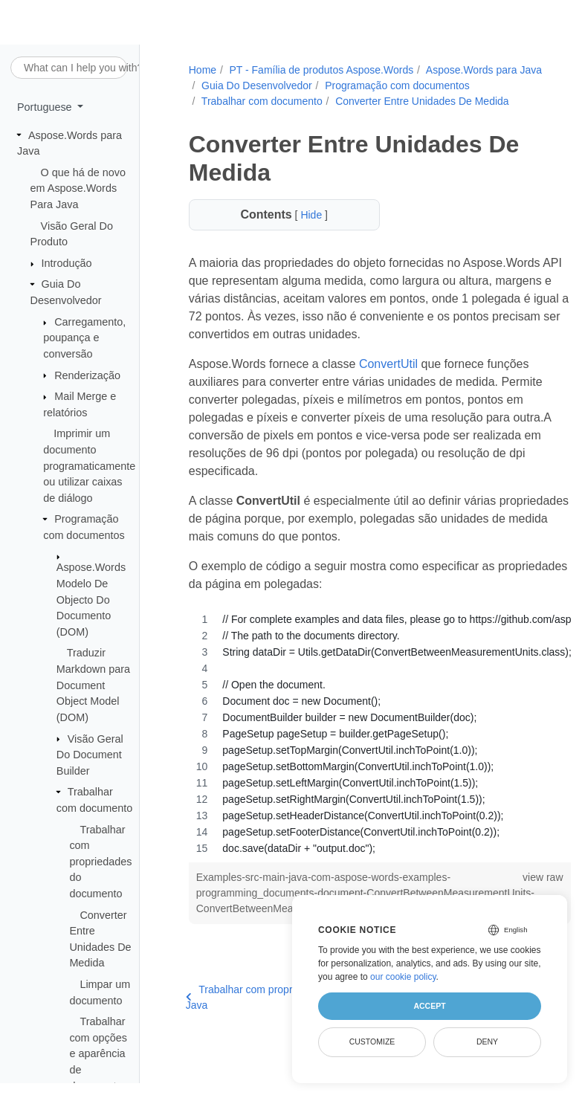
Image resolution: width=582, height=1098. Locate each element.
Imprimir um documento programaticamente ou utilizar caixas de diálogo (89, 465)
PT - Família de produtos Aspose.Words (319, 70)
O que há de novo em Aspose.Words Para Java (78, 188)
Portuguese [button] (46, 107)
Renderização (87, 375)
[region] (364, 749)
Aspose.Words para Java (257, 85)
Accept (429, 1005)
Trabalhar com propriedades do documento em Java (290, 1013)
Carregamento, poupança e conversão (84, 338)
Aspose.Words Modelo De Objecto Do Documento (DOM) (91, 599)
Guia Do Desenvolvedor (384, 85)
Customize (372, 1041)
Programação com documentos (272, 101)
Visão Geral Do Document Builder (89, 755)
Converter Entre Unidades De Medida (286, 117)
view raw (514, 893)
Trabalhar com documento (418, 101)
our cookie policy (403, 977)
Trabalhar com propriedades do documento (100, 862)
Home (201, 70)
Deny (487, 1041)
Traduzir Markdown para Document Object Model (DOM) (93, 685)
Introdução (67, 263)
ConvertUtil (387, 379)
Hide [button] (304, 230)
